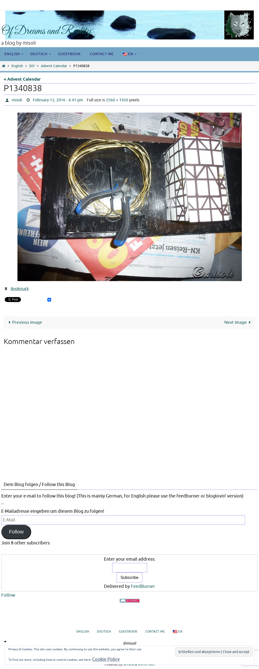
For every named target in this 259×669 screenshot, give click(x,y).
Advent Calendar (54, 66)
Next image (238, 322)
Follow (16, 531)
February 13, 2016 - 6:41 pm (58, 100)
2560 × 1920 (117, 100)
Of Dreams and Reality (46, 31)
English (17, 66)
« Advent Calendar (22, 79)
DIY (32, 66)
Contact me (155, 632)
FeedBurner (143, 586)
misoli (17, 100)
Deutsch (104, 632)
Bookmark (20, 288)
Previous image (24, 322)
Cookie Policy (106, 659)
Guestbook (128, 632)
